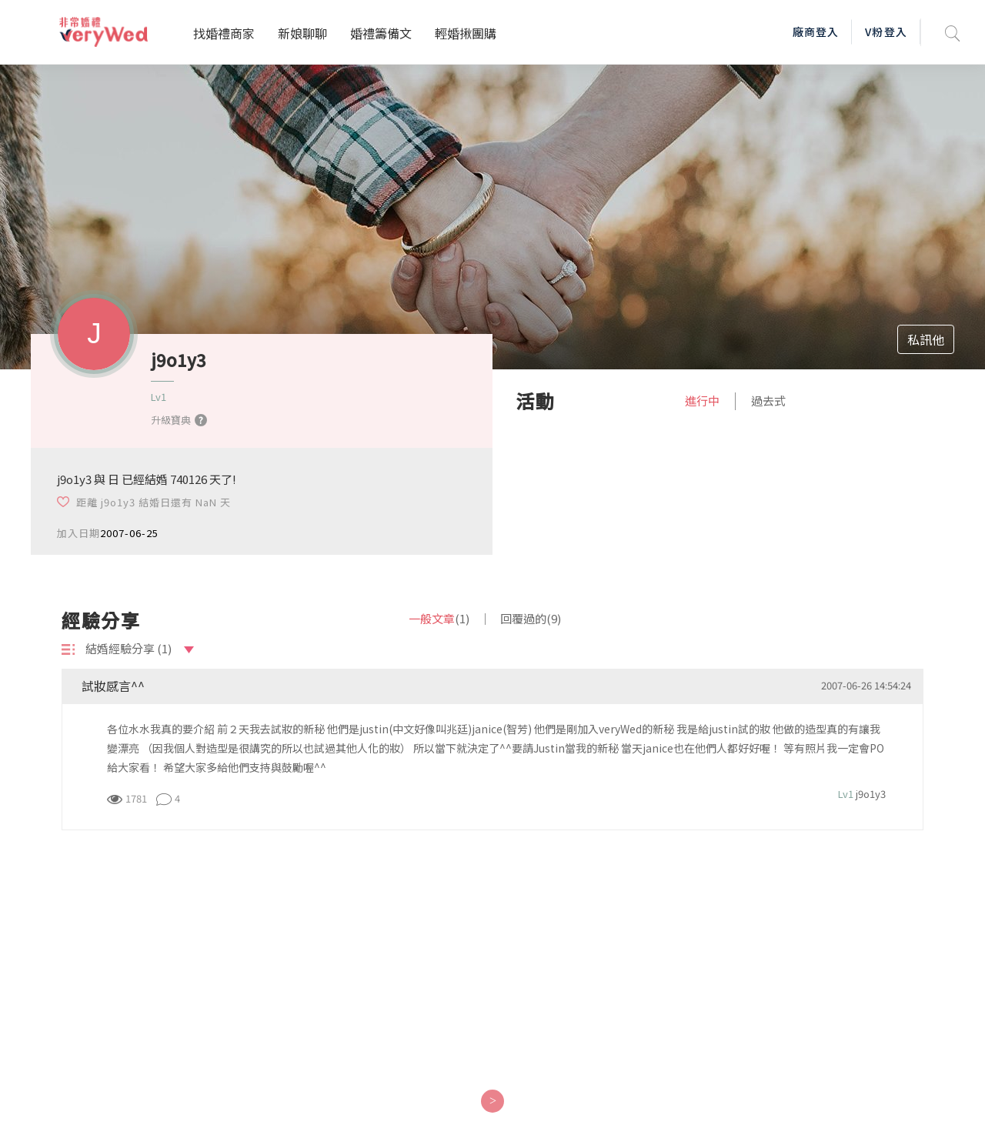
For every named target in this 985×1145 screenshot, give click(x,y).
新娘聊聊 (302, 33)
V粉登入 (886, 31)
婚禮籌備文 (381, 33)
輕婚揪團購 (465, 33)
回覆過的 (530, 618)
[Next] (492, 1101)
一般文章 (439, 618)
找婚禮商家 (224, 33)
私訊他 (925, 339)
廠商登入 (816, 31)
